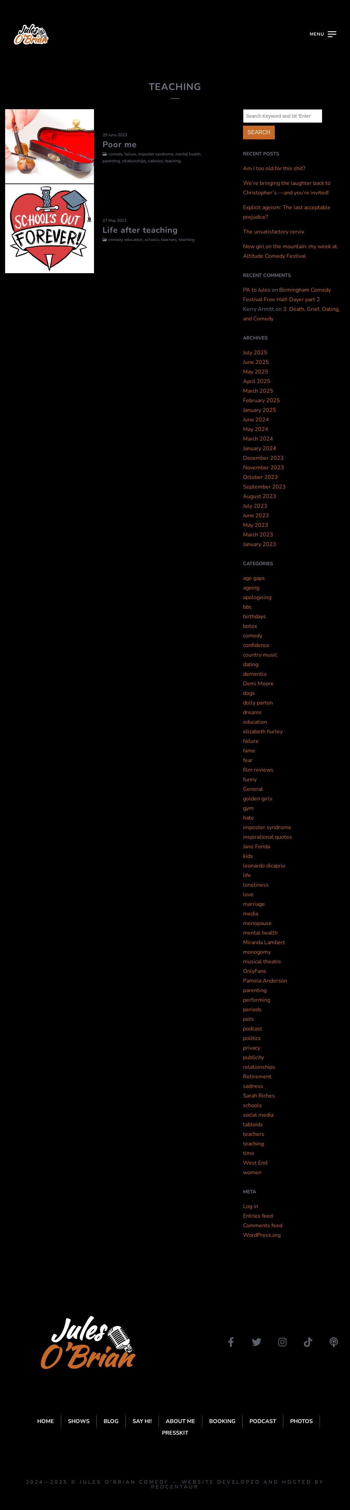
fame (249, 750)
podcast (252, 1028)
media (250, 913)
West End (255, 1163)
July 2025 (255, 352)
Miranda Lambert (264, 942)
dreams (252, 712)
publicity (253, 1057)
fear (248, 760)
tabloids (253, 1124)
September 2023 (264, 487)
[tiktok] (308, 1342)
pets (248, 1019)
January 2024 (259, 448)
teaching (253, 1143)
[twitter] (256, 1342)
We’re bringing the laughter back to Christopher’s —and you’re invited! (287, 187)
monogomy (257, 952)
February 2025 (261, 400)
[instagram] (282, 1342)
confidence (256, 645)
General (253, 789)
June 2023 (256, 515)
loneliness (256, 885)
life (247, 875)
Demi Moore (258, 683)
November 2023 (263, 467)
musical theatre (262, 961)
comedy (252, 635)
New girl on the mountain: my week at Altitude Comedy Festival (290, 251)
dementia (254, 674)
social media (258, 1115)
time (248, 1153)
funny (250, 779)
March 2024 (258, 439)
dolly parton (258, 703)
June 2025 (256, 362)
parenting (255, 990)
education (255, 722)
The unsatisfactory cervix (273, 232)
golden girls (257, 798)
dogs (249, 693)
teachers (253, 1134)
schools (252, 1105)
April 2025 (256, 381)
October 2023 (260, 477)
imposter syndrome (267, 827)
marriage (254, 904)
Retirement (257, 1076)
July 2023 (255, 506)
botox (250, 626)
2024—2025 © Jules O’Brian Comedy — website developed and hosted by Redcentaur (175, 1484)
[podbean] (333, 1342)
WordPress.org (262, 1235)
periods (252, 1009)
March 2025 (258, 391)
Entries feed (258, 1216)
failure (251, 741)
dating (250, 664)
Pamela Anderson (265, 981)
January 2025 (259, 410)
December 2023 (263, 458)
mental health (260, 933)
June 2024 (256, 419)
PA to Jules (256, 290)
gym (248, 808)
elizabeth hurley (263, 731)
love (248, 894)
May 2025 (255, 372)
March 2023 (258, 534)
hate (248, 818)
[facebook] (231, 1342)
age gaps (254, 578)
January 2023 (259, 544)
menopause (257, 923)
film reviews (258, 770)
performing (256, 1000)
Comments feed (262, 1225)
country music (260, 655)
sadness (253, 1086)
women (252, 1172)
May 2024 (255, 429)
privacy (251, 1048)
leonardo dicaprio (264, 866)
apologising (257, 597)
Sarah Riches (259, 1096)
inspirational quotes (267, 837)
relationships (259, 1067)
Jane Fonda (256, 846)
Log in (250, 1206)
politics (252, 1038)
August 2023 (259, 496)
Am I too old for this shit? (274, 168)
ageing (251, 588)
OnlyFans (254, 971)
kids (248, 856)
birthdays (254, 616)
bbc (247, 607)
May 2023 (255, 525)
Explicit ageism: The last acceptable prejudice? (287, 212)
